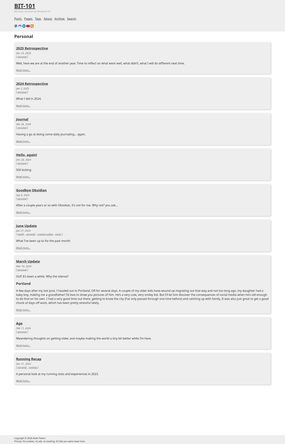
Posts (18, 19)
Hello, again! (26, 154)
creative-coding (45, 234)
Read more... (23, 70)
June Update (26, 225)
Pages (28, 19)
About (48, 19)
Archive (59, 19)
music (58, 234)
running (33, 367)
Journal (22, 119)
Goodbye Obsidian (31, 190)
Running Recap (28, 359)
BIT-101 (24, 6)
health (21, 234)
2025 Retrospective (32, 48)
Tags (38, 19)
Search (71, 19)
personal (22, 56)
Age (19, 323)
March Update (28, 261)
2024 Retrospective (32, 83)
